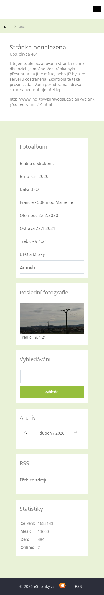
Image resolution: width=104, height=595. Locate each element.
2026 (59, 433)
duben (46, 433)
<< (27, 433)
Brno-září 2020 (34, 176)
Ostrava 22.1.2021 (37, 228)
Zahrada (27, 267)
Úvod (7, 27)
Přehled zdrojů (34, 480)
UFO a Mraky (32, 254)
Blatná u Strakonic (37, 163)
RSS (78, 586)
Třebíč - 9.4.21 (33, 241)
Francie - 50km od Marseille (46, 202)
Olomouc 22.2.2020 (39, 215)
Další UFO (29, 189)
